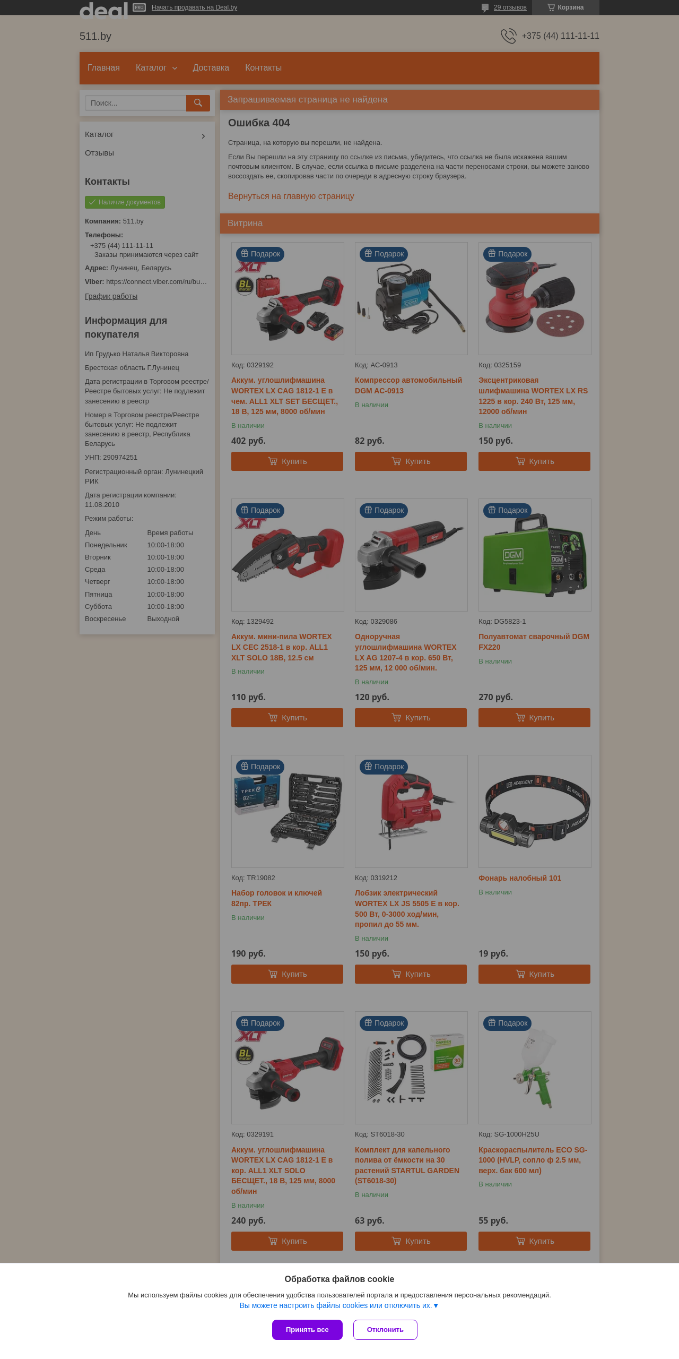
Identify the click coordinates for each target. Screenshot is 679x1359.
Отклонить (385, 1330)
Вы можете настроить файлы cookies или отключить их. (335, 1305)
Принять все (307, 1330)
